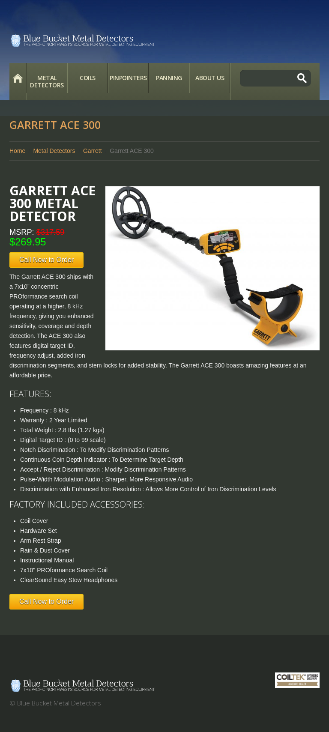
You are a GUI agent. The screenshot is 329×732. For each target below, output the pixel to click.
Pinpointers (128, 78)
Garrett (92, 150)
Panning (169, 78)
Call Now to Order (46, 259)
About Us (209, 78)
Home (17, 78)
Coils (88, 78)
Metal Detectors (47, 81)
